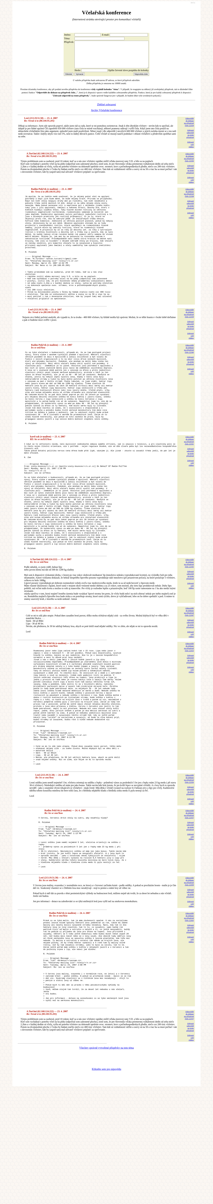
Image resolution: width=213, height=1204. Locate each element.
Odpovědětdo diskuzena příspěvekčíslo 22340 (189, 375)
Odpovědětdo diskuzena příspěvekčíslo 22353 (189, 711)
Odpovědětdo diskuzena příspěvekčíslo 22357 (189, 901)
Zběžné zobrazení (106, 109)
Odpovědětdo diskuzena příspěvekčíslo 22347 (189, 675)
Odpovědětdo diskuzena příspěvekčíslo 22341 (189, 482)
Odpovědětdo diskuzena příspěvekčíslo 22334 (189, 127)
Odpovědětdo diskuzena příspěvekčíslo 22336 (189, 162)
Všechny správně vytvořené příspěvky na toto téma (106, 1162)
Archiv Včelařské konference (106, 115)
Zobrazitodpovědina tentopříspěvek (190, 139)
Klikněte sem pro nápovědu (106, 1184)
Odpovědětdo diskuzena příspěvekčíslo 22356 (189, 866)
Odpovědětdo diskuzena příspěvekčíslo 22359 (189, 979)
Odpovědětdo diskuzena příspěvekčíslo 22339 (189, 340)
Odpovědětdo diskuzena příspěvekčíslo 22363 (189, 1015)
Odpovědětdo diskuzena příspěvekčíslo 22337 (189, 1130)
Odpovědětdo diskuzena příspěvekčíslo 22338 (189, 198)
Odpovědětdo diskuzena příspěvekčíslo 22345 (189, 627)
